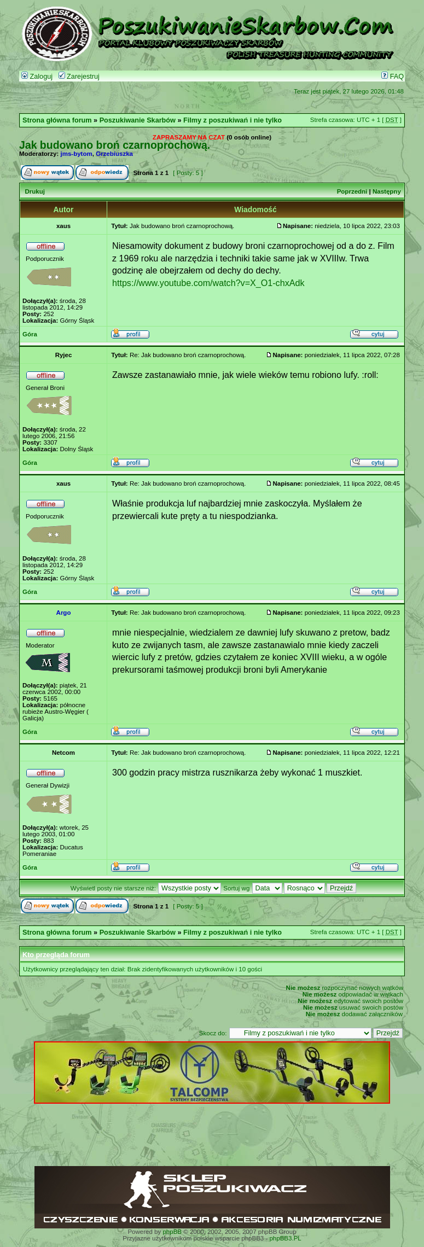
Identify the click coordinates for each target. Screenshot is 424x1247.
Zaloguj (37, 76)
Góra (29, 334)
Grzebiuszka (114, 153)
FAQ (392, 76)
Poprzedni (352, 191)
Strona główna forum (57, 120)
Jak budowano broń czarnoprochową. (114, 145)
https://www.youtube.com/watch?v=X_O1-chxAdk (208, 283)
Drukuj (34, 191)
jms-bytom (76, 153)
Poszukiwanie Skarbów (138, 120)
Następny (387, 191)
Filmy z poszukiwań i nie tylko (232, 120)
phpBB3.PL (285, 1238)
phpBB (172, 1231)
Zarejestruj (79, 76)
